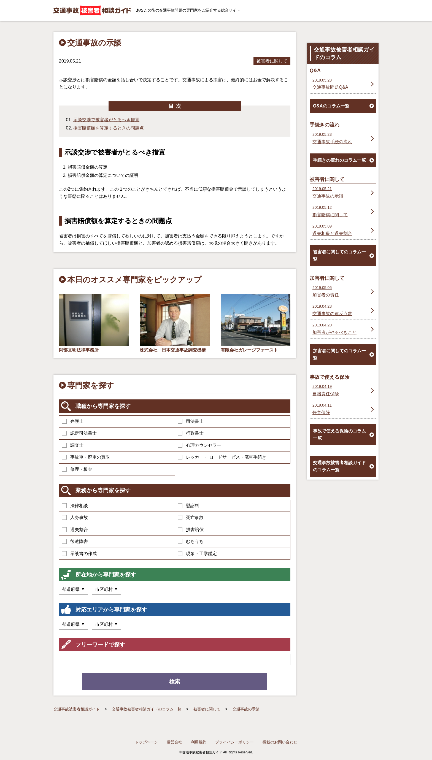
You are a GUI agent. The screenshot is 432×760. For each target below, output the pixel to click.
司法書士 (191, 421)
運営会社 (174, 742)
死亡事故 (191, 517)
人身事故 (75, 517)
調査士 (72, 445)
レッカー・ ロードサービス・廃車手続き (222, 457)
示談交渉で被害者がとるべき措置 (106, 119)
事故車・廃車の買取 (86, 457)
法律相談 (75, 505)
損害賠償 (191, 529)
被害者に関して (271, 61)
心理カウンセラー (199, 445)
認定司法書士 (79, 433)
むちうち (191, 541)
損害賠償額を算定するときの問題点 (108, 128)
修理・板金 (77, 469)
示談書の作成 (79, 553)
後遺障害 (75, 541)
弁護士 (72, 421)
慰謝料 (188, 505)
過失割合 (75, 529)
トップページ (146, 742)
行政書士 (191, 433)
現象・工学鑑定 (197, 553)
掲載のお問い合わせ (280, 742)
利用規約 (198, 742)
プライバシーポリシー (234, 742)
